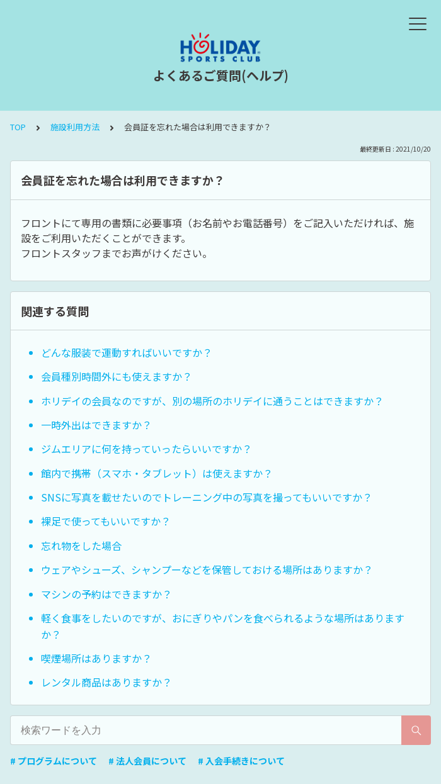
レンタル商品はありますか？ (106, 682)
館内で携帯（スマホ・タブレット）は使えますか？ (157, 473)
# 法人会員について (147, 760)
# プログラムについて (53, 760)
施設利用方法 (75, 127)
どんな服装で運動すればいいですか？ (126, 352)
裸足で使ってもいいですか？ (106, 521)
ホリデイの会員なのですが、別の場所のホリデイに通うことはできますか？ (212, 400)
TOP (18, 127)
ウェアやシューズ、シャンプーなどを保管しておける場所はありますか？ (207, 569)
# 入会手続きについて (241, 760)
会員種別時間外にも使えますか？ (116, 376)
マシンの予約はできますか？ (106, 594)
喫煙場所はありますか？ (96, 658)
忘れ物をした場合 (81, 545)
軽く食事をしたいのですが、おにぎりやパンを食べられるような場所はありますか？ (222, 626)
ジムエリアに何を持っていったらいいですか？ (146, 448)
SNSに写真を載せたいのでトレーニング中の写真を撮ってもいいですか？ (206, 497)
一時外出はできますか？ (96, 424)
